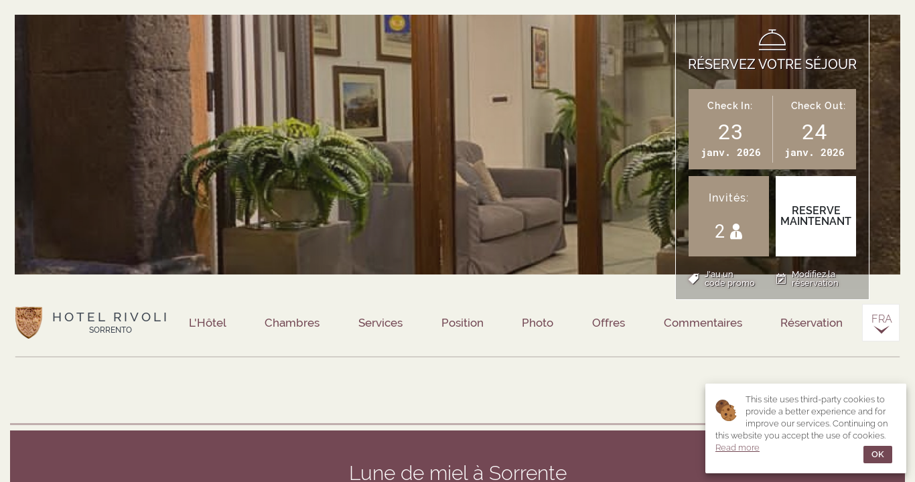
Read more (737, 448)
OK (877, 454)
